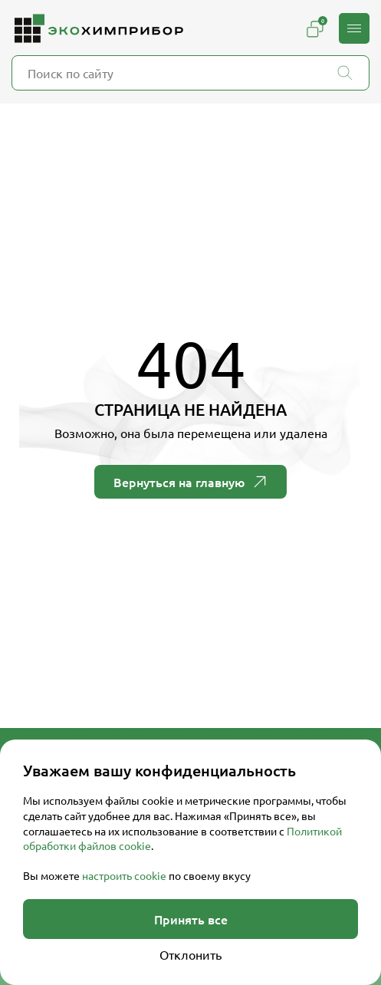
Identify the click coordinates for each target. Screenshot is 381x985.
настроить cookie (124, 875)
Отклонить (190, 954)
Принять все (191, 919)
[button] (354, 28)
